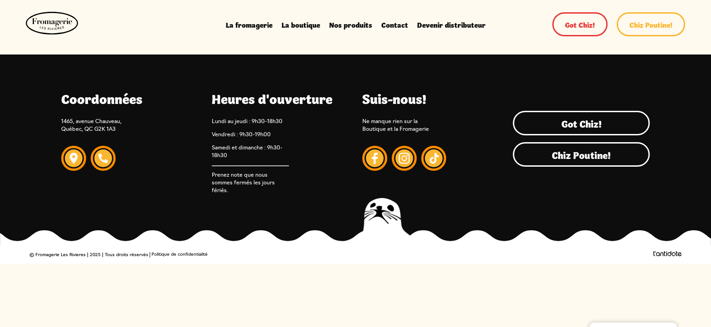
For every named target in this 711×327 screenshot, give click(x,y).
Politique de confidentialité (179, 254)
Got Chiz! (580, 24)
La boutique (301, 24)
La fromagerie (249, 24)
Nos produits (350, 24)
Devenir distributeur (451, 24)
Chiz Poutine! (650, 24)
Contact (394, 24)
